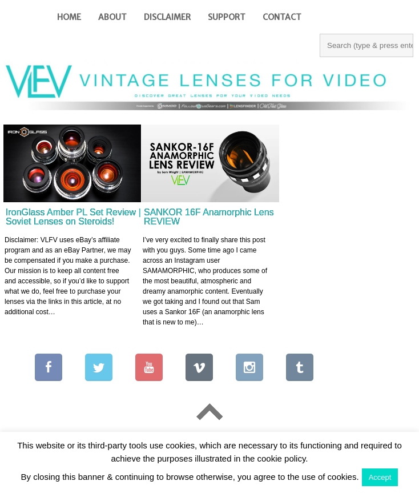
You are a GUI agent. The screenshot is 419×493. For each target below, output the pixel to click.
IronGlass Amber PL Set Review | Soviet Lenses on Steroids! (73, 216)
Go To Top (209, 412)
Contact (282, 17)
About (112, 17)
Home (69, 17)
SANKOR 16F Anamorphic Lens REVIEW (209, 216)
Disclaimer (167, 17)
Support (226, 17)
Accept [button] (380, 477)
